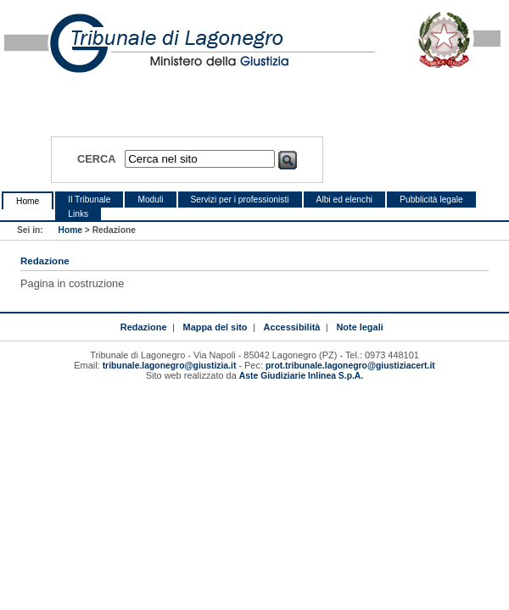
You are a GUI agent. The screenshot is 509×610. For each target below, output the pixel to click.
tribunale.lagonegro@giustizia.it (170, 365)
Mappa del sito (215, 327)
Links (78, 214)
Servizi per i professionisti (240, 199)
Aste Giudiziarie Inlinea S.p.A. (301, 375)
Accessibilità (292, 327)
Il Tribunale (89, 199)
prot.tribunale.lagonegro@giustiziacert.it (350, 365)
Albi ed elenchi (344, 199)
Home (27, 201)
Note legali (359, 327)
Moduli (150, 199)
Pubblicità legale (431, 199)
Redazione (143, 327)
